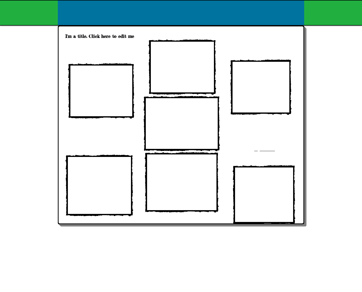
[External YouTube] (101, 91)
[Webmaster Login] (292, 253)
